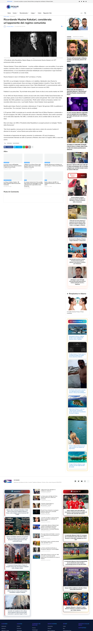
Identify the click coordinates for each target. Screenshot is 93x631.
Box (64, 628)
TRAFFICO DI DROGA (78, 36)
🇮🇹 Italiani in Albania (73, 175)
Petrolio (49, 628)
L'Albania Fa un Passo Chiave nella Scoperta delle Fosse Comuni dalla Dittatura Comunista (32, 166)
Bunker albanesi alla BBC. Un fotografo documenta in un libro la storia (53, 183)
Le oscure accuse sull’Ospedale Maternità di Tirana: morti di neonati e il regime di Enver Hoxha (13, 166)
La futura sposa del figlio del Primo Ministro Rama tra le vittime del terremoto (49, 497)
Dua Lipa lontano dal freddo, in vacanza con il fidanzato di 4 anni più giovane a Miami (50, 535)
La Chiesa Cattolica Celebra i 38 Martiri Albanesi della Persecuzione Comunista (12, 183)
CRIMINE (69, 36)
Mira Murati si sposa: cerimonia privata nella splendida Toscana (50, 542)
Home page (6, 16)
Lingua (33, 13)
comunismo (12, 16)
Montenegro (35, 630)
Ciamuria (3, 628)
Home (9, 13)
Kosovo (34, 627)
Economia (19, 628)
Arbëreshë (3, 626)
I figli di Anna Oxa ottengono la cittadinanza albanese (48, 490)
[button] (81, 13)
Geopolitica (50, 626)
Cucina (14, 13)
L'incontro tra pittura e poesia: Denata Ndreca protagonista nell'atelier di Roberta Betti (50, 519)
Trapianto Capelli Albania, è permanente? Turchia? (47, 504)
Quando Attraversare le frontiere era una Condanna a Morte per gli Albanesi (54, 165)
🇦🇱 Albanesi (82, 175)
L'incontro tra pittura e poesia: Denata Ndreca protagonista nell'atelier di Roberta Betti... (33, 1)
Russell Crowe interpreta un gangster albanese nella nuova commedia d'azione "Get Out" (49, 511)
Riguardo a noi (47, 13)
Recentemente (24, 13)
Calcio (39, 13)
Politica (18, 626)
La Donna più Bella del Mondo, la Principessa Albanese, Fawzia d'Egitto (50, 548)
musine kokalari (16, 143)
